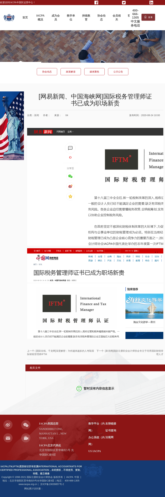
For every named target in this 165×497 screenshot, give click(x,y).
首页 (25, 17)
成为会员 (56, 17)
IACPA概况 (40, 17)
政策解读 (70, 71)
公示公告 (118, 71)
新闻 (36, 115)
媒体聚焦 (94, 71)
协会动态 (101, 17)
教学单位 (71, 17)
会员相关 (117, 17)
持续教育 (86, 17)
